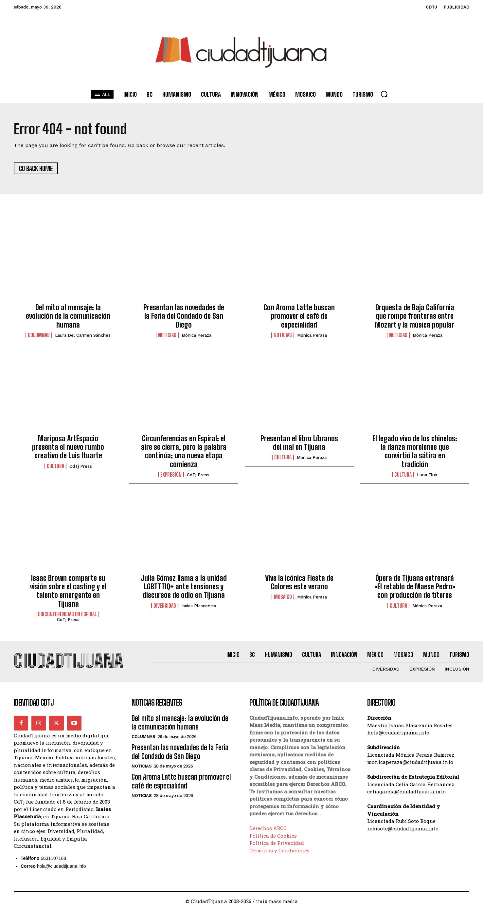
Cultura (55, 466)
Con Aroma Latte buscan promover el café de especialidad (299, 316)
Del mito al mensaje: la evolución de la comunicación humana (68, 316)
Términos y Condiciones (279, 850)
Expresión (171, 475)
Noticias (167, 335)
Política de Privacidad (276, 843)
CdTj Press (80, 466)
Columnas (39, 335)
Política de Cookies (273, 835)
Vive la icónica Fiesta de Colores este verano (299, 582)
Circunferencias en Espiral (67, 614)
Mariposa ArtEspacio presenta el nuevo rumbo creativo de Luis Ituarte (68, 447)
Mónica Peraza (196, 335)
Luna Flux (427, 475)
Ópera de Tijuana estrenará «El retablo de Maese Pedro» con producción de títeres (414, 587)
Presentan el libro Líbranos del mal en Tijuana (299, 442)
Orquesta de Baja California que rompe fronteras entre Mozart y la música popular (414, 316)
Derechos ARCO (268, 828)
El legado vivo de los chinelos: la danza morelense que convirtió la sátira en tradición (414, 451)
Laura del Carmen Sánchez (83, 335)
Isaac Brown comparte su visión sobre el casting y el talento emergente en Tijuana (68, 591)
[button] (384, 94)
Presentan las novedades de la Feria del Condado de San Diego (183, 316)
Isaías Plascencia (198, 605)
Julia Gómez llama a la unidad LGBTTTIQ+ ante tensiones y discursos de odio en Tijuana (184, 587)
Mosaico (283, 597)
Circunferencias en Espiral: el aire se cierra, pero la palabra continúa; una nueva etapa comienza (183, 451)
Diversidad (164, 605)
